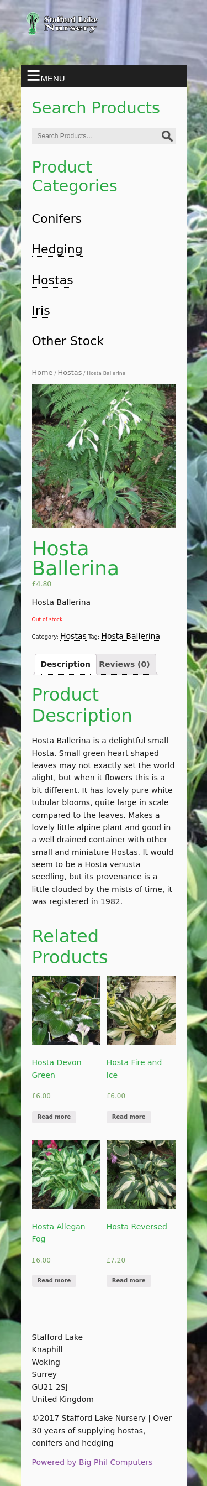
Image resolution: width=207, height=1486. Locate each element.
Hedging (57, 249)
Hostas (52, 280)
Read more (54, 1117)
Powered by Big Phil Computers (92, 1462)
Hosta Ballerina (130, 636)
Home (42, 372)
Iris (41, 310)
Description (66, 664)
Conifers (57, 219)
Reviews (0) (124, 664)
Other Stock (68, 341)
